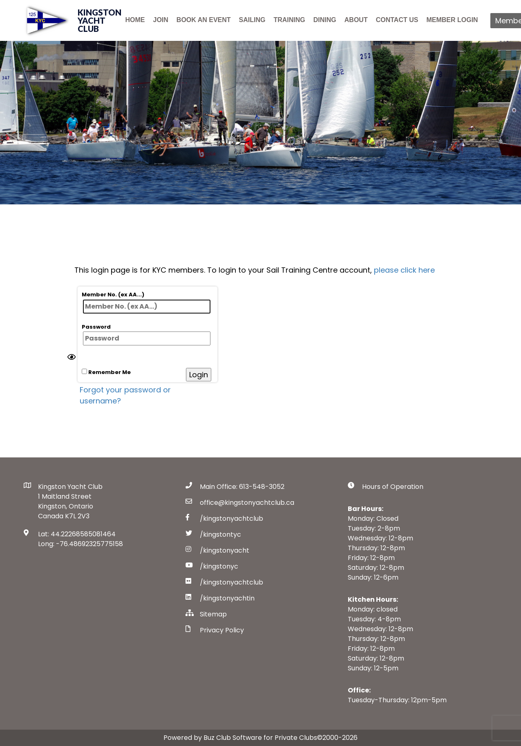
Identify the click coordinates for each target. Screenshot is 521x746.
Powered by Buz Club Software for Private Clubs (240, 737)
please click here (404, 270)
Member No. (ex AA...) (146, 302)
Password (146, 334)
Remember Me (106, 372)
